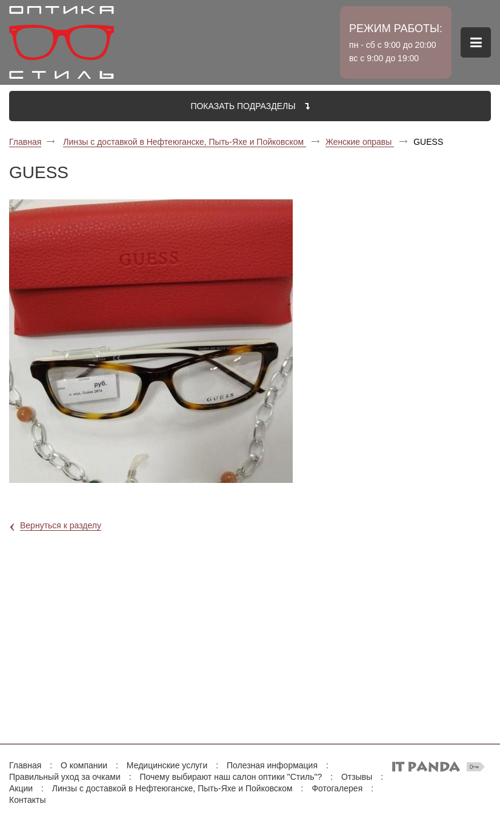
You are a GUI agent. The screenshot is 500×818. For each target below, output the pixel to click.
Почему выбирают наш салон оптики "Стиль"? (230, 777)
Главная (25, 142)
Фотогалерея (337, 788)
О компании (84, 765)
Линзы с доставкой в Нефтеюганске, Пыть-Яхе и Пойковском (184, 142)
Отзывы (356, 777)
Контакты (27, 800)
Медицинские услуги (167, 765)
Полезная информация (272, 765)
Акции (21, 788)
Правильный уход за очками (65, 777)
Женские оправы (359, 142)
